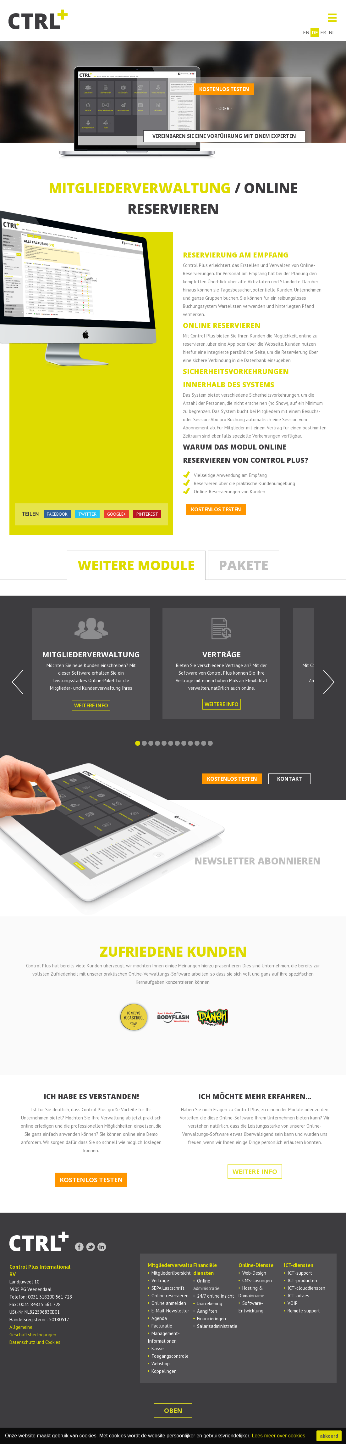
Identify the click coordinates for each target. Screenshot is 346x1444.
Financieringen (211, 1319)
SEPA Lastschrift (167, 1288)
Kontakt (289, 778)
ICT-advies (298, 1296)
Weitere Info (91, 705)
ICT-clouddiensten (306, 1288)
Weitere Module (136, 565)
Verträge (160, 1280)
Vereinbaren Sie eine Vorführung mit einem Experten (224, 136)
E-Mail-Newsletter (170, 1311)
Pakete (243, 565)
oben (173, 1410)
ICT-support (300, 1273)
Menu (330, 18)
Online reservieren (170, 1296)
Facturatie (161, 1326)
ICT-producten (302, 1280)
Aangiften (207, 1311)
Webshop (160, 1364)
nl (332, 32)
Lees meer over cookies (278, 1435)
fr (324, 32)
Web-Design (254, 1273)
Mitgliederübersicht (171, 1273)
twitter (87, 514)
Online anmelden (168, 1303)
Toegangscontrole (170, 1356)
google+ (116, 514)
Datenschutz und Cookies (34, 1342)
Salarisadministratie (217, 1326)
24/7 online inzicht (215, 1296)
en (306, 32)
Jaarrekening (209, 1303)
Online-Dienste (256, 1265)
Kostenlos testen (224, 89)
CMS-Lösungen (257, 1280)
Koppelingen (164, 1371)
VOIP (293, 1303)
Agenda (159, 1318)
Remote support (304, 1311)
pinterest (147, 514)
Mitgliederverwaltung (173, 1265)
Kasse (157, 1348)
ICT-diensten (298, 1265)
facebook (57, 514)
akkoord (329, 1436)
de (315, 32)
